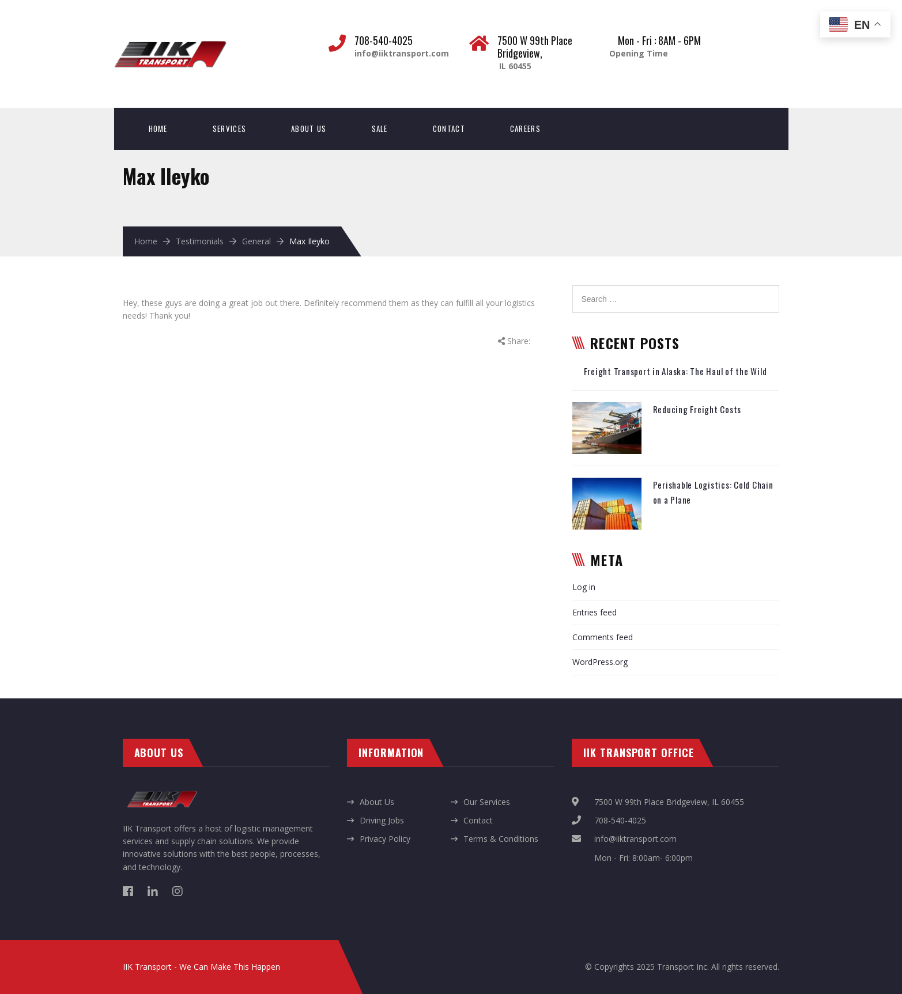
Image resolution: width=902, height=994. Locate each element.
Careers (525, 128)
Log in (583, 586)
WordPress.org (600, 661)
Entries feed (594, 612)
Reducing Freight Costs (697, 409)
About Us (308, 128)
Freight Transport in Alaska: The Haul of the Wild (675, 371)
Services (229, 128)
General (256, 241)
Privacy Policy (385, 838)
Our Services (486, 801)
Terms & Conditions (500, 838)
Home (158, 128)
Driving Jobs (382, 820)
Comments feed (602, 637)
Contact (449, 128)
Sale (380, 128)
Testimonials (200, 241)
